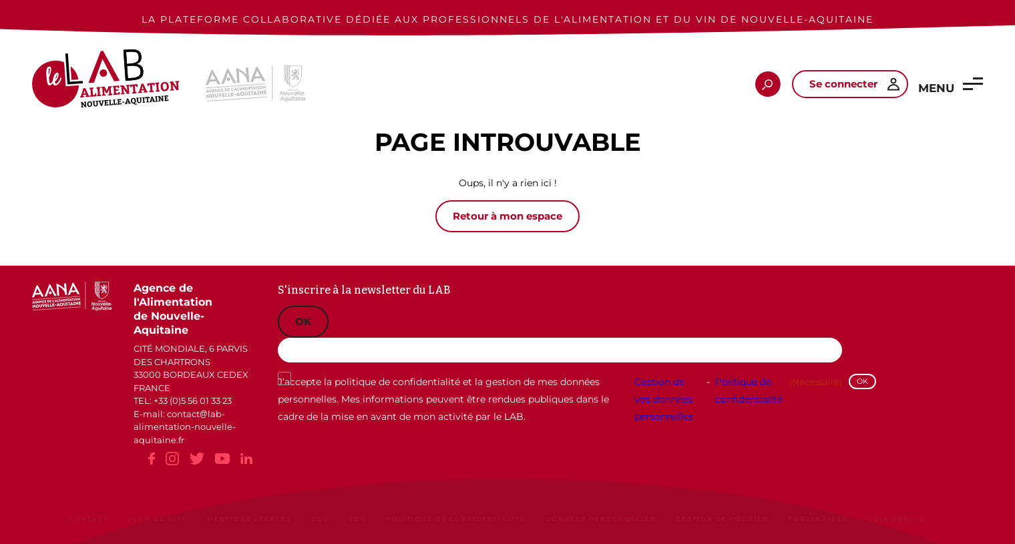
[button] (973, 83)
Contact (88, 519)
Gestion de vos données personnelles (663, 399)
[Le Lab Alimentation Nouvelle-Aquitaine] (105, 83)
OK (303, 321)
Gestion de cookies (722, 519)
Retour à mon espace (507, 216)
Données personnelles (601, 519)
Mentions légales (249, 519)
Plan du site (157, 519)
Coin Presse (897, 519)
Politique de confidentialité (749, 390)
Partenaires (818, 519)
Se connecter (843, 83)
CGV (357, 519)
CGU (320, 519)
